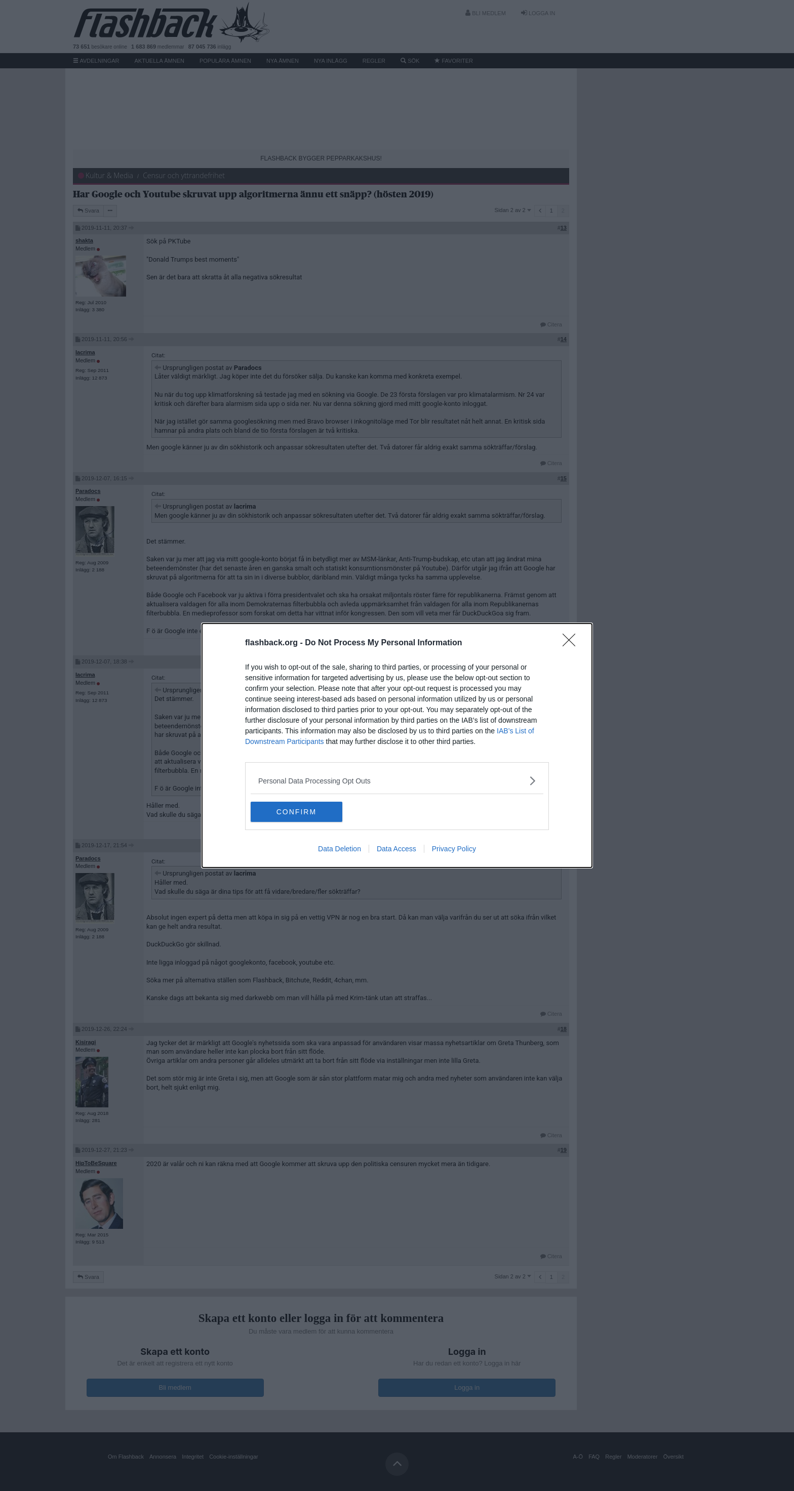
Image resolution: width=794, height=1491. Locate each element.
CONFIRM (299, 811)
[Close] (572, 643)
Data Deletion (339, 849)
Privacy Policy (454, 849)
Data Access (396, 849)
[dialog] (397, 745)
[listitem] (397, 780)
